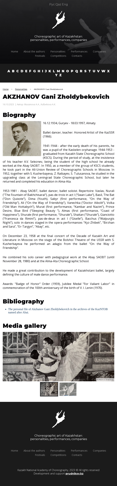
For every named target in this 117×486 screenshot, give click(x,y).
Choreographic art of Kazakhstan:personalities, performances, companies (54, 38)
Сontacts (79, 55)
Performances (81, 51)
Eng (65, 2)
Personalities (59, 51)
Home (16, 51)
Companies (101, 51)
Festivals (42, 55)
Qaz (58, 2)
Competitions (60, 55)
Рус (52, 2)
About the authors (36, 51)
